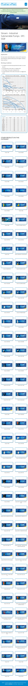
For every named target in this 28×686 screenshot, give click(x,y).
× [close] (26, 9)
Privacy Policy (23, 682)
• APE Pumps (15, 684)
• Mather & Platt (20, 684)
